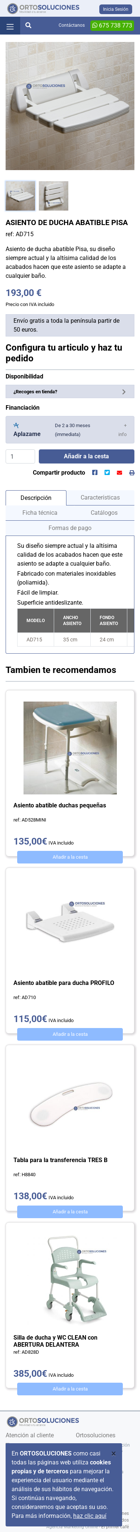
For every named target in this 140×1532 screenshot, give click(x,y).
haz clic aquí (89, 1515)
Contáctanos (72, 25)
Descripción (36, 497)
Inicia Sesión (115, 9)
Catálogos (104, 512)
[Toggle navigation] (10, 26)
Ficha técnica (39, 512)
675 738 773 (112, 25)
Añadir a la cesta (70, 857)
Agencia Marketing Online (72, 1526)
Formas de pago (70, 527)
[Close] (113, 1453)
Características (100, 497)
